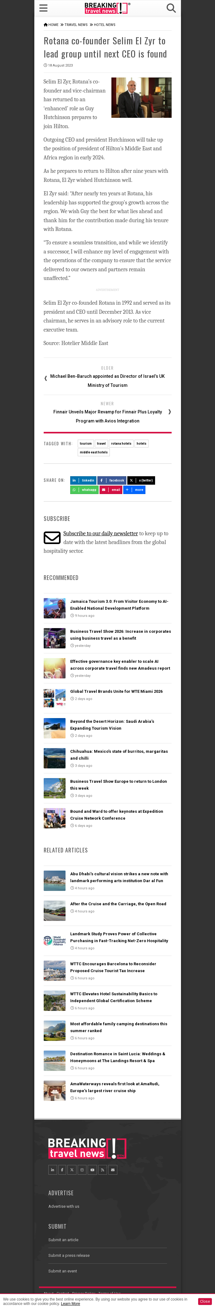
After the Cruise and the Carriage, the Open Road (118, 904)
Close (205, 1301)
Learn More (70, 1304)
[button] (171, 8)
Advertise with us (63, 1206)
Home (53, 25)
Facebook (112, 480)
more (134, 489)
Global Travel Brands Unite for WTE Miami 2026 (116, 691)
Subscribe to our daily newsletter (100, 533)
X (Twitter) (141, 480)
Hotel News (104, 25)
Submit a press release (69, 1255)
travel (101, 443)
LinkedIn (83, 480)
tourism (86, 443)
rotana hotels (121, 443)
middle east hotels (94, 452)
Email (111, 489)
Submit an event (62, 1271)
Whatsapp (84, 489)
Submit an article (63, 1239)
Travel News (76, 25)
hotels (141, 443)
